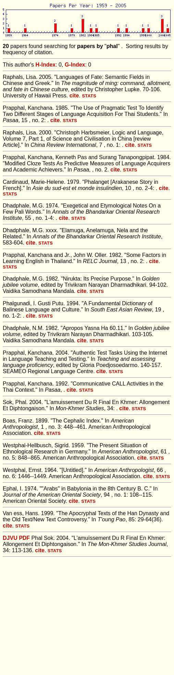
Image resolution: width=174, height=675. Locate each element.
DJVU (10, 538)
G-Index (75, 65)
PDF (24, 538)
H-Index (46, 65)
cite (74, 95)
